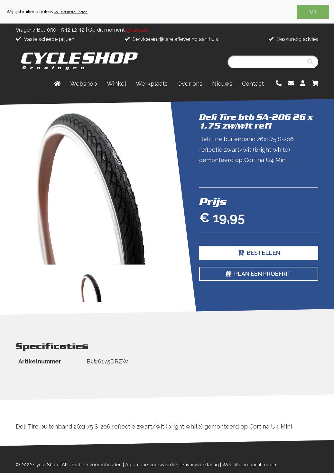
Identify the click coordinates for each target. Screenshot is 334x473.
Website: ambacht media (249, 464)
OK (313, 11)
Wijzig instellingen (71, 12)
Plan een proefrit (258, 273)
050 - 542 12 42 (65, 30)
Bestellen (258, 252)
